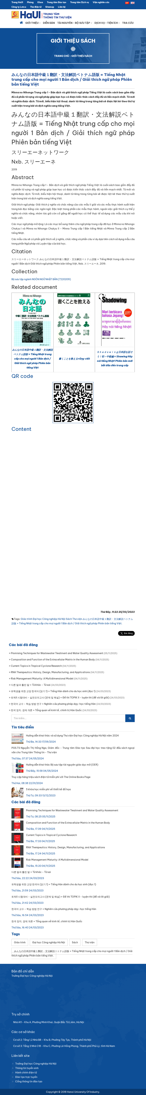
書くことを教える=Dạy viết (74, 358)
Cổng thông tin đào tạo (28, 1081)
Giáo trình (26, 619)
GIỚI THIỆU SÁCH (81, 56)
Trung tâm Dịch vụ (79, 2)
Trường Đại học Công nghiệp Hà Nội (35, 1063)
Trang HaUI (17, 2)
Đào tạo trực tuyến (26, 1077)
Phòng (30, 2)
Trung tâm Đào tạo (56, 2)
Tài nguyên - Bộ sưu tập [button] (74, 22)
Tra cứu (128, 22)
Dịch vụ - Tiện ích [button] (107, 22)
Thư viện (77, 619)
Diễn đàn (49, 22)
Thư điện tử (35, 7)
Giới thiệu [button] (33, 22)
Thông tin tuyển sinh (27, 1068)
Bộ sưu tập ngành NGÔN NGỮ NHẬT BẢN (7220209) (41, 279)
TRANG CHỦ (61, 56)
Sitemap (49, 7)
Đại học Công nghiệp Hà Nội (49, 619)
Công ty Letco (18, 7)
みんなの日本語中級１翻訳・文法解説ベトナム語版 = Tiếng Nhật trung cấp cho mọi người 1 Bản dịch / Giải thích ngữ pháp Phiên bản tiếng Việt (32, 358)
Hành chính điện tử (26, 1072)
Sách (69, 619)
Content (21, 429)
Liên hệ (61, 7)
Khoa (40, 2)
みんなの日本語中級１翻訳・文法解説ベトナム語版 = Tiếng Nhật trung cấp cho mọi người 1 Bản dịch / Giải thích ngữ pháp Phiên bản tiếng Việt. (71, 953)
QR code (22, 376)
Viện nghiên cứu (101, 2)
